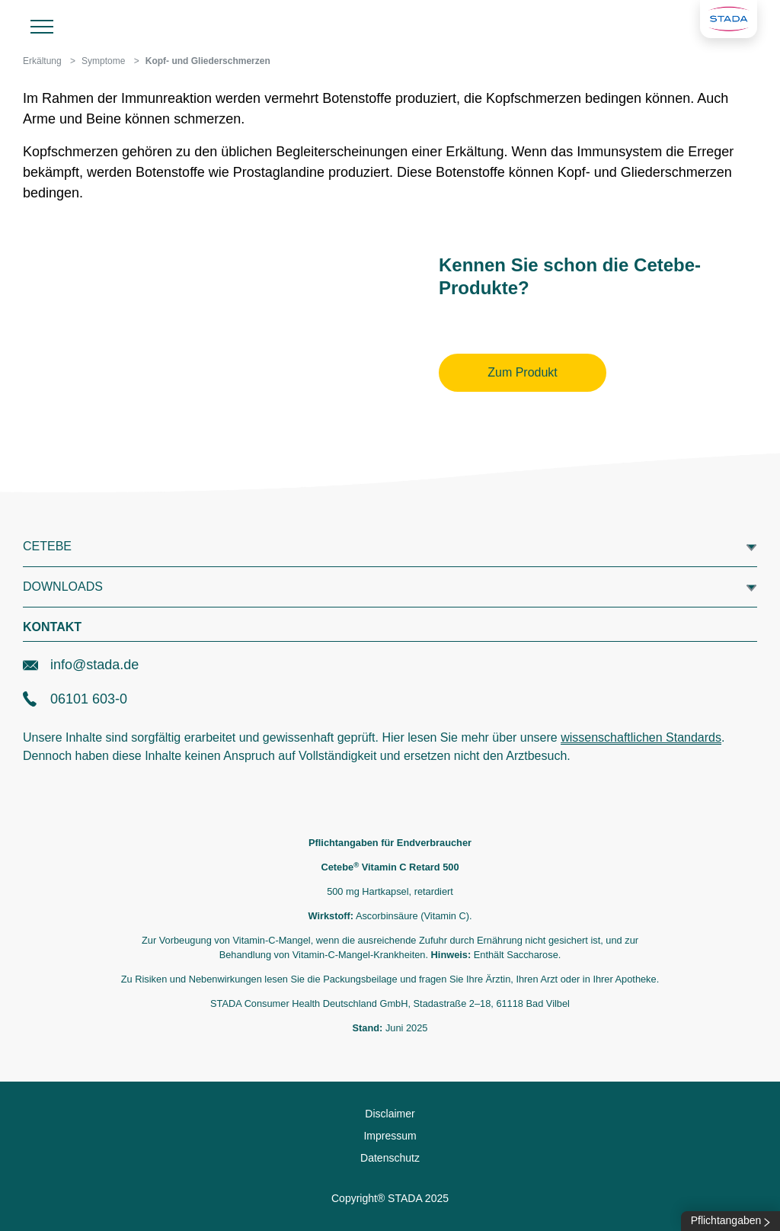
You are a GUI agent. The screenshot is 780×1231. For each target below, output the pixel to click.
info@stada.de (81, 664)
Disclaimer (389, 1114)
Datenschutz (390, 1158)
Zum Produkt (523, 372)
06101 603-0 (75, 699)
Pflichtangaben (731, 1220)
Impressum (389, 1136)
